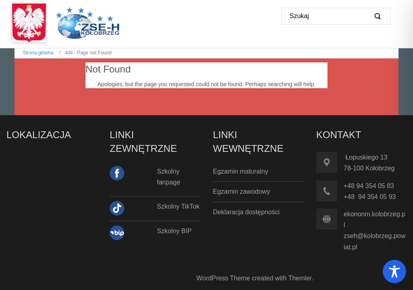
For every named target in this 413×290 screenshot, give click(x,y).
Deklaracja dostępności (246, 212)
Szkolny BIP (174, 231)
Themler (300, 278)
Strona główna (38, 53)
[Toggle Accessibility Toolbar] (394, 271)
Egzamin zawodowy (241, 191)
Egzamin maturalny (240, 171)
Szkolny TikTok (178, 206)
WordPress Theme (223, 278)
